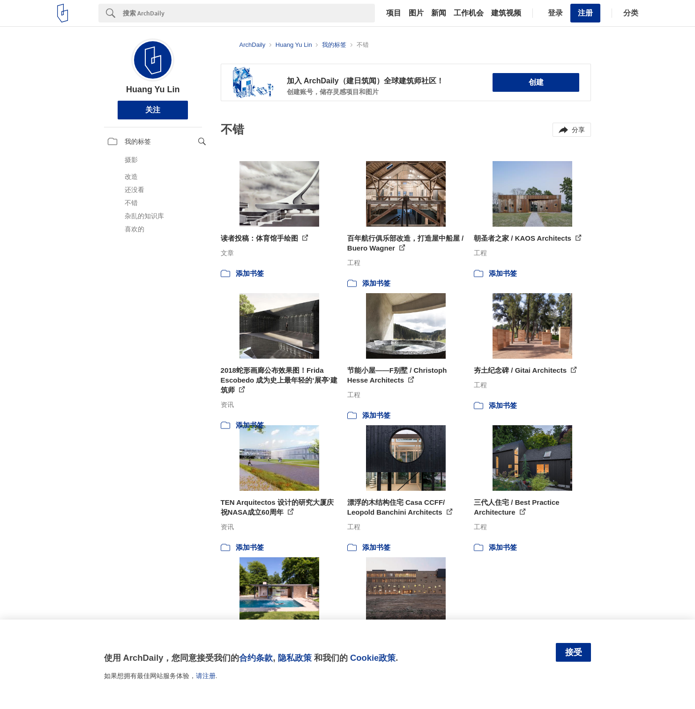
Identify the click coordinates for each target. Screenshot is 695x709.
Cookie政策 (373, 658)
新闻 (438, 13)
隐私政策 (295, 658)
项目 (393, 13)
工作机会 (469, 13)
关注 (152, 110)
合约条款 (256, 658)
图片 (416, 13)
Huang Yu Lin (153, 89)
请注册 (206, 675)
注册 (585, 13)
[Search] (249, 13)
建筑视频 (506, 13)
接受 (573, 652)
